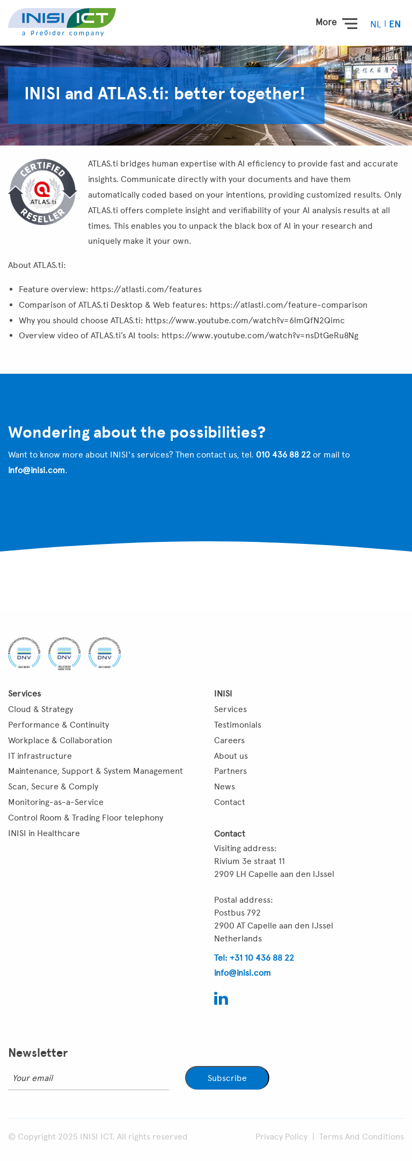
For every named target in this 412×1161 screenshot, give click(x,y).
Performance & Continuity (58, 725)
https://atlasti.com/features (146, 289)
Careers (229, 740)
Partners (230, 771)
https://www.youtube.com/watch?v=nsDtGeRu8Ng (259, 335)
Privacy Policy (281, 1136)
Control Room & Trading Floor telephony (85, 817)
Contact (229, 802)
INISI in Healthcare (44, 833)
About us (231, 756)
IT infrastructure (40, 756)
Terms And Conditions (361, 1136)
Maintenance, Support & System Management (95, 771)
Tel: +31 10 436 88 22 (254, 958)
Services (230, 709)
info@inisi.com (36, 470)
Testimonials (237, 725)
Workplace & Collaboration (60, 740)
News (224, 786)
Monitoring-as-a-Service (56, 802)
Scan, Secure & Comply (53, 786)
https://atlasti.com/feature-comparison (288, 305)
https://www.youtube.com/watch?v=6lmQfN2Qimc (245, 320)
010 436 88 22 (283, 454)
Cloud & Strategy (40, 709)
